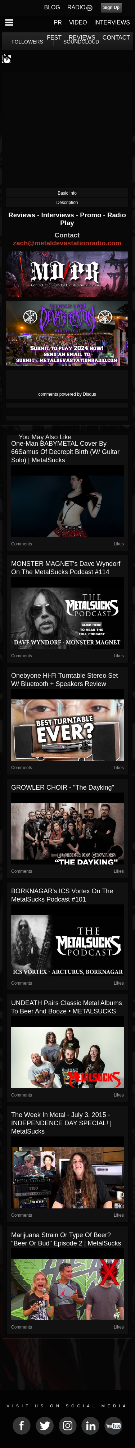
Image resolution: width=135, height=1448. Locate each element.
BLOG (52, 7)
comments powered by (67, 394)
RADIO (76, 7)
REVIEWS (82, 38)
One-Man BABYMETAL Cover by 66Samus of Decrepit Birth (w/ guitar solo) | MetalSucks (65, 452)
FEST (54, 38)
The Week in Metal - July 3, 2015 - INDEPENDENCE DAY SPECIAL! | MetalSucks (61, 1123)
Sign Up (111, 7)
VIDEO (78, 22)
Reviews (22, 215)
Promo (91, 215)
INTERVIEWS (112, 22)
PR (58, 22)
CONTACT (116, 38)
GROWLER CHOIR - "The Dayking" (62, 787)
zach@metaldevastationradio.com (67, 243)
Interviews (58, 215)
